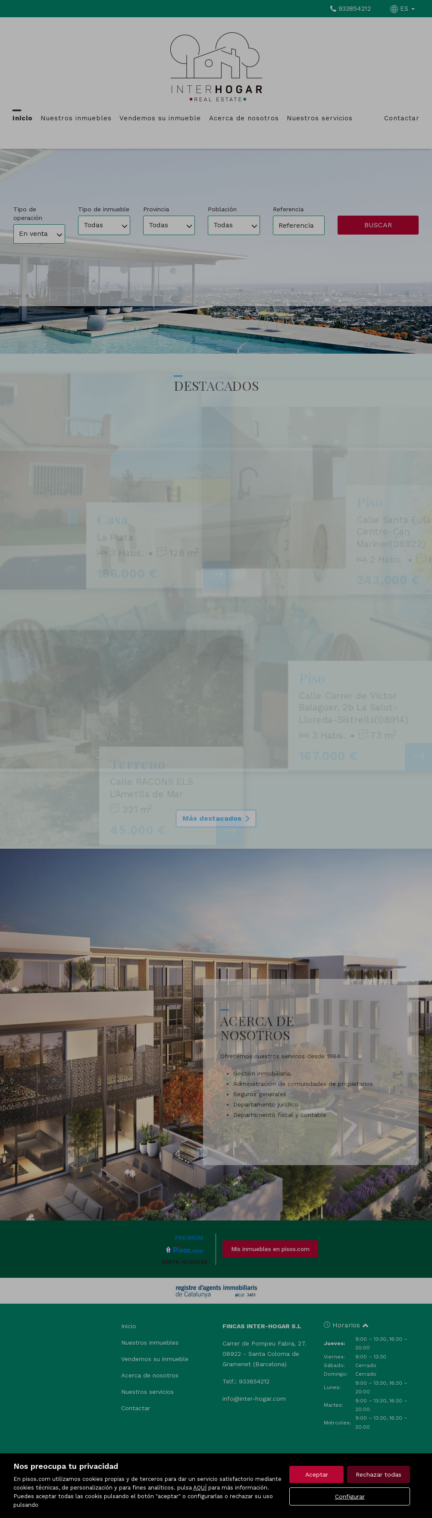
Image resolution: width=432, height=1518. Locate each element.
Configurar (350, 1496)
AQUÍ (200, 1487)
